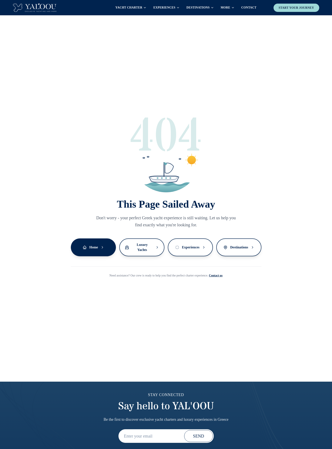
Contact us (215, 275)
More (228, 7)
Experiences (166, 7)
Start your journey (296, 7)
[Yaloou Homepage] (35, 7)
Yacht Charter (131, 7)
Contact (248, 7)
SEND (198, 436)
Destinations (200, 7)
